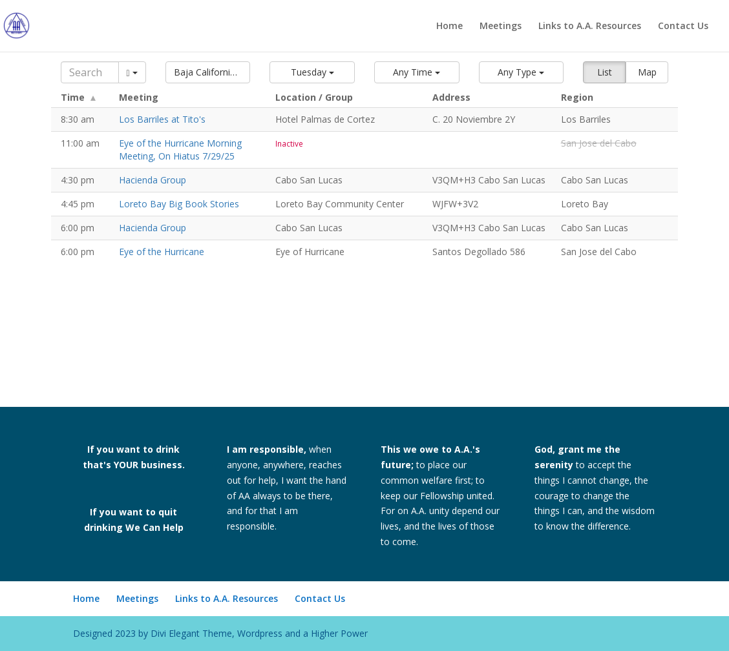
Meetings (501, 26)
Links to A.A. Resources (589, 26)
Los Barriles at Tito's (162, 119)
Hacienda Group (152, 180)
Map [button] (647, 72)
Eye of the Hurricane (161, 251)
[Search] (90, 72)
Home (449, 26)
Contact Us (683, 26)
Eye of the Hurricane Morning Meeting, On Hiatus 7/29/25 (180, 149)
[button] (208, 72)
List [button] (604, 72)
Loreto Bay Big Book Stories (179, 204)
